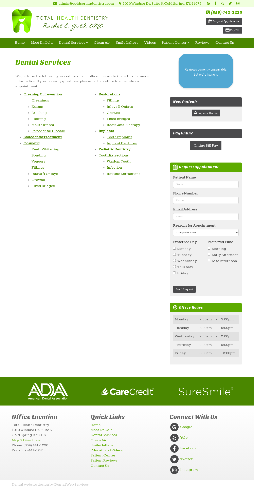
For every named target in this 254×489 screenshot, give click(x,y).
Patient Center (175, 42)
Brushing (39, 113)
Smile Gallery (127, 42)
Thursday (183, 267)
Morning (217, 249)
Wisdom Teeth (118, 161)
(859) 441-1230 (224, 12)
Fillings (38, 167)
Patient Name (184, 177)
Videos (150, 42)
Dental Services (73, 42)
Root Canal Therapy (123, 125)
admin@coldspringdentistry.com (82, 3)
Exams (37, 107)
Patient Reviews (104, 460)
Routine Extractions (123, 174)
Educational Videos (107, 450)
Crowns (38, 180)
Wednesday (185, 261)
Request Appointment (224, 21)
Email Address (185, 209)
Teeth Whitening (45, 149)
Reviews (202, 42)
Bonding (39, 155)
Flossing (39, 119)
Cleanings (40, 100)
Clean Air (102, 42)
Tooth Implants (119, 137)
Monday (182, 249)
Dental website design (30, 484)
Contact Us (224, 42)
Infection (114, 167)
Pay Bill (232, 30)
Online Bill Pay (206, 145)
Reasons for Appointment (194, 225)
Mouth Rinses (43, 125)
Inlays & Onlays (45, 174)
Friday (180, 273)
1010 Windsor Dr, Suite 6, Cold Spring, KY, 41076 (159, 3)
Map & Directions (26, 440)
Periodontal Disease (48, 131)
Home (20, 42)
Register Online (206, 113)
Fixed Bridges (43, 186)
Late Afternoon (222, 261)
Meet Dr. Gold (42, 42)
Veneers (38, 161)
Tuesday (182, 255)
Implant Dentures (122, 143)
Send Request (184, 289)
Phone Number (185, 193)
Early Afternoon (223, 255)
